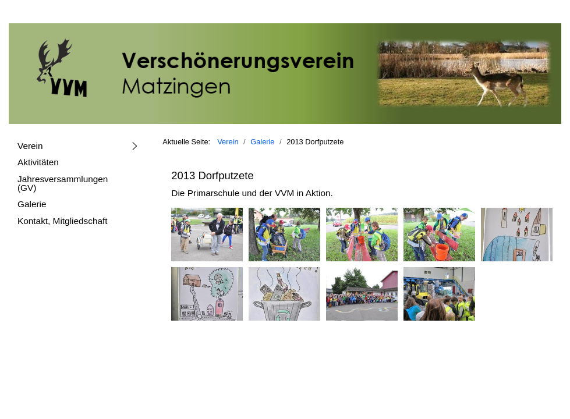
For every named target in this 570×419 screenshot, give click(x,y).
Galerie (32, 204)
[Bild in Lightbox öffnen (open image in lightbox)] (207, 234)
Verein (30, 146)
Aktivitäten (38, 162)
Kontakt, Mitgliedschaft (62, 221)
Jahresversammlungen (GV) (62, 183)
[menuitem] (76, 145)
